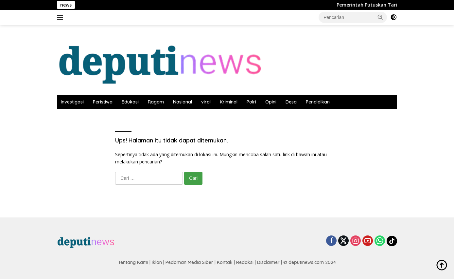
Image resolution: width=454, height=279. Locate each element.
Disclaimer (268, 262)
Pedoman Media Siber (189, 262)
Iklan (157, 262)
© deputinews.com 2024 (309, 262)
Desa (291, 102)
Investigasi (72, 102)
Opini (270, 102)
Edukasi (130, 102)
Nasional (182, 102)
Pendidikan (318, 102)
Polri (251, 102)
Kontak (225, 262)
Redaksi (244, 262)
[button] (380, 17)
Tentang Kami (133, 262)
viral (206, 102)
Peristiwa (103, 102)
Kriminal (228, 102)
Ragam (156, 102)
